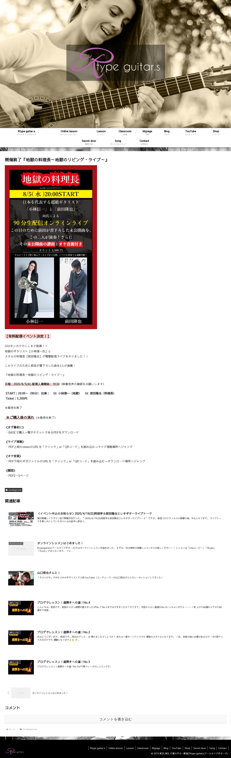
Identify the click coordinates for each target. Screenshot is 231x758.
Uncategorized (13, 490)
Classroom (143, 748)
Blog (166, 748)
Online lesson (115, 748)
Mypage (156, 748)
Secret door (199, 748)
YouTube (176, 748)
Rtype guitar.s (97, 748)
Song (212, 748)
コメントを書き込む (115, 719)
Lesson (130, 748)
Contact (222, 748)
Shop (187, 748)
